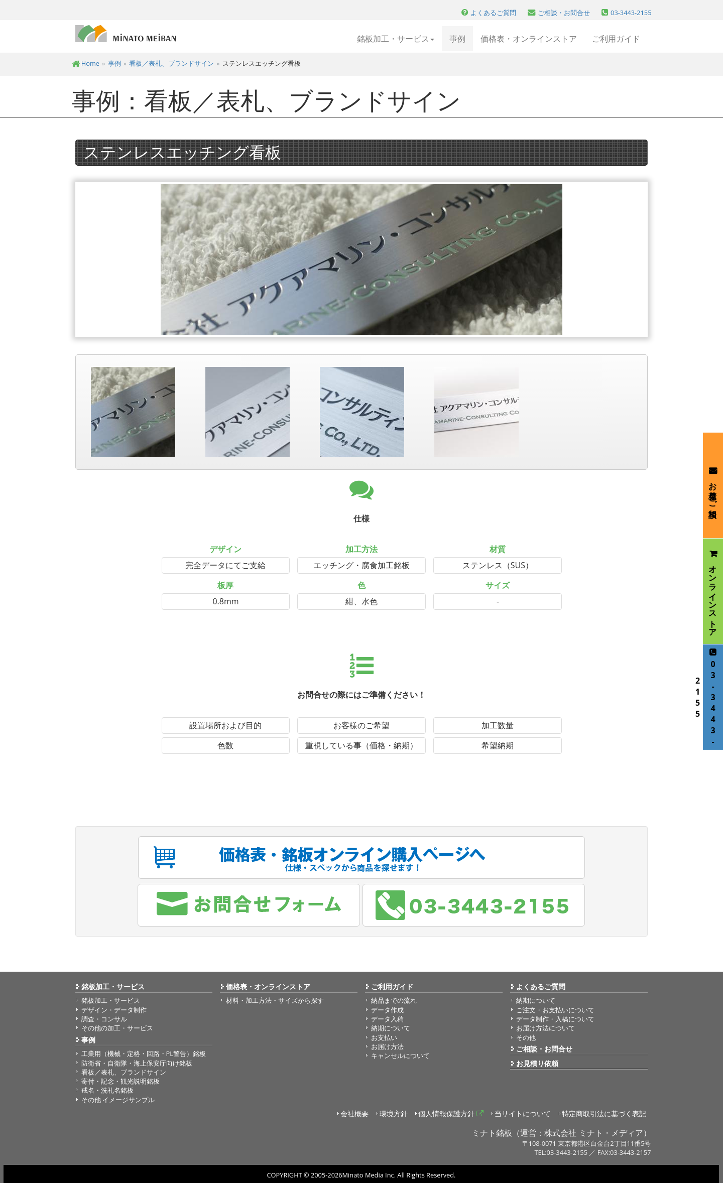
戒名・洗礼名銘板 (107, 1090)
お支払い (384, 1037)
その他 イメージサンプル (118, 1099)
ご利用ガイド (616, 38)
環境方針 (394, 1113)
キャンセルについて (400, 1055)
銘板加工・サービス (113, 986)
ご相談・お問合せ (544, 1049)
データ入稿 (387, 1018)
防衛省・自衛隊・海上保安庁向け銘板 (136, 1063)
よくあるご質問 (540, 986)
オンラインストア (712, 591)
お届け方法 (387, 1046)
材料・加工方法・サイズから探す (275, 1000)
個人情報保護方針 (451, 1113)
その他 (526, 1037)
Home (86, 63)
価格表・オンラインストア (528, 38)
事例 (457, 38)
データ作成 (387, 1009)
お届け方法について (545, 1027)
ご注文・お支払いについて (555, 1009)
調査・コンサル (104, 1018)
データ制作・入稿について (555, 1018)
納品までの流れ (394, 1000)
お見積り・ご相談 (712, 485)
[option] (361, 259)
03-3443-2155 (710, 697)
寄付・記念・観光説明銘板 (120, 1081)
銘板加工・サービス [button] (395, 38)
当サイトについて (523, 1113)
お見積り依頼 (537, 1063)
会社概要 (354, 1113)
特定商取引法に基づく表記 (604, 1113)
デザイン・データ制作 (114, 1009)
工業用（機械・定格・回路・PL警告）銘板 (143, 1053)
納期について (390, 1027)
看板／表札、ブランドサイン (171, 63)
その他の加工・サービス (117, 1027)
